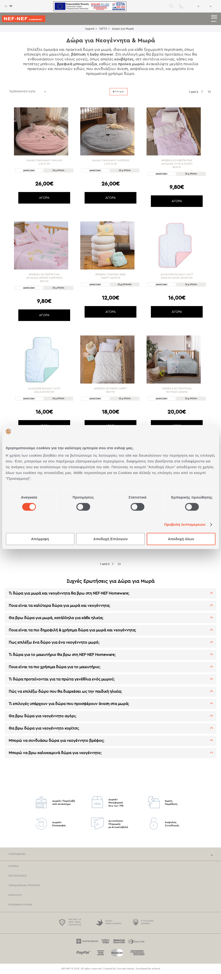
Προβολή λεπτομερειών (185, 524)
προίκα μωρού (131, 64)
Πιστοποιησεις (17, 876)
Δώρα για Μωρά (123, 28)
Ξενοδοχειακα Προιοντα (24, 885)
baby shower (101, 54)
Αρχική (89, 28)
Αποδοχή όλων (181, 539)
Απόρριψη (40, 539)
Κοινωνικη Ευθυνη (20, 905)
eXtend (156, 969)
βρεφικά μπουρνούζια (77, 64)
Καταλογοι (15, 895)
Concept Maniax (125, 969)
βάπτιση (78, 54)
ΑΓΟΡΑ (44, 197)
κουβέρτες (124, 59)
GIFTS (103, 28)
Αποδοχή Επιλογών (110, 539)
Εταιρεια (13, 866)
